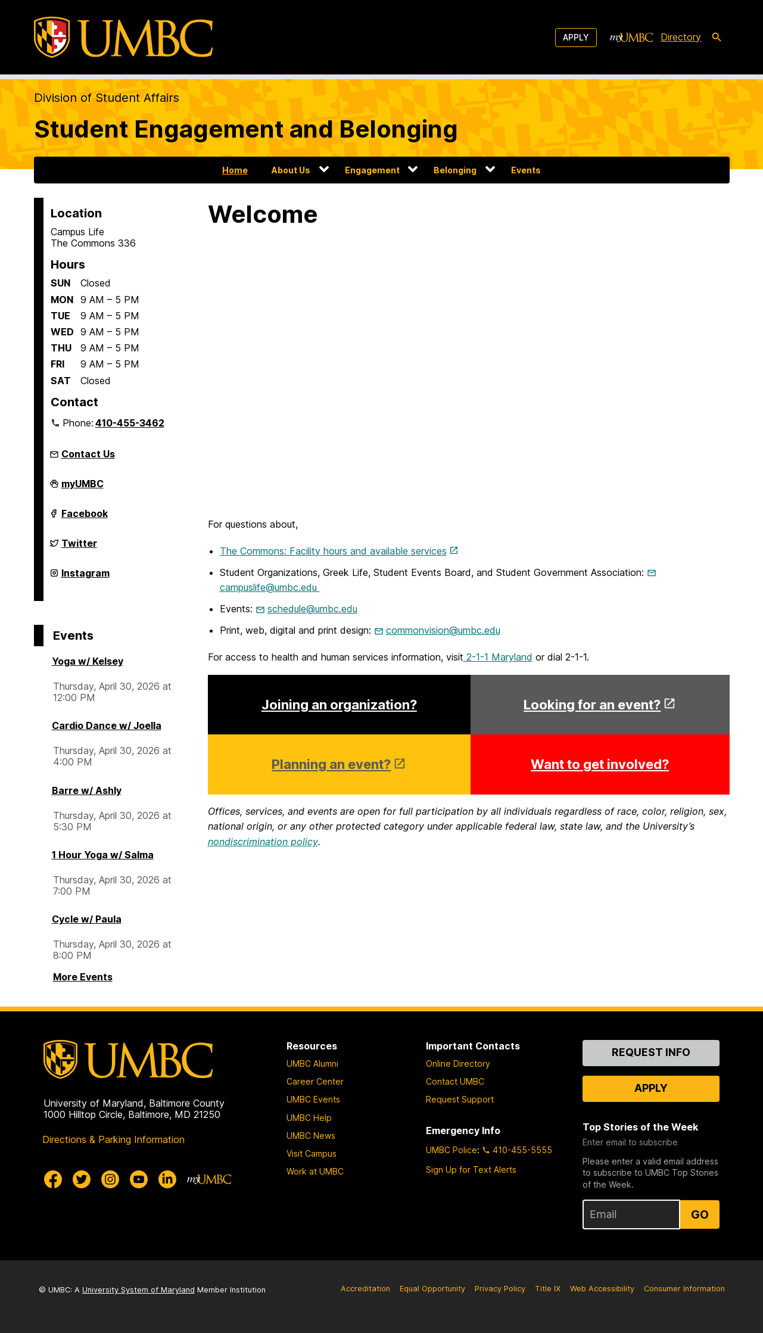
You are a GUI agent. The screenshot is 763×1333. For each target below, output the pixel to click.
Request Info (651, 1052)
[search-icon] (716, 37)
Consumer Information (684, 1288)
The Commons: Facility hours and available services (333, 551)
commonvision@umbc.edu (443, 630)
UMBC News (310, 1135)
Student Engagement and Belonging (246, 129)
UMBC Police (451, 1150)
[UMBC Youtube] (139, 1179)
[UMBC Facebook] (53, 1179)
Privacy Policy (500, 1288)
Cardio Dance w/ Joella (106, 725)
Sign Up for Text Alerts (471, 1169)
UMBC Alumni (312, 1063)
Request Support (460, 1099)
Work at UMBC (315, 1171)
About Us (291, 170)
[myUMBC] (631, 37)
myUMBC (82, 488)
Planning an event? (331, 764)
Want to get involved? (600, 764)
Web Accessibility (602, 1288)
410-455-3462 (129, 423)
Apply (576, 37)
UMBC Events (313, 1099)
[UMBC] (123, 37)
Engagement (372, 170)
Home (235, 170)
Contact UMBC (455, 1081)
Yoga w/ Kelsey (87, 661)
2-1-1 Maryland (497, 657)
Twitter (79, 548)
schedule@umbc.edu (312, 609)
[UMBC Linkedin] (167, 1179)
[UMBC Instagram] (110, 1179)
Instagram (85, 578)
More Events (83, 977)
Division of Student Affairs (106, 98)
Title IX (547, 1288)
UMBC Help (309, 1118)
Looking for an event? (592, 704)
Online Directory (458, 1063)
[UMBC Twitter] (81, 1179)
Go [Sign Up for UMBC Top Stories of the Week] (700, 1214)
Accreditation (365, 1288)
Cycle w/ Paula (87, 919)
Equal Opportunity (432, 1288)
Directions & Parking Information (113, 1139)
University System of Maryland (138, 1289)
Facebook (84, 518)
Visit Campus (311, 1153)
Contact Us (88, 454)
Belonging (455, 170)
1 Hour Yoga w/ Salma (103, 855)
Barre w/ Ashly (87, 790)
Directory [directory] (681, 37)
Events (526, 170)
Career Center (315, 1081)
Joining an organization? (339, 704)
